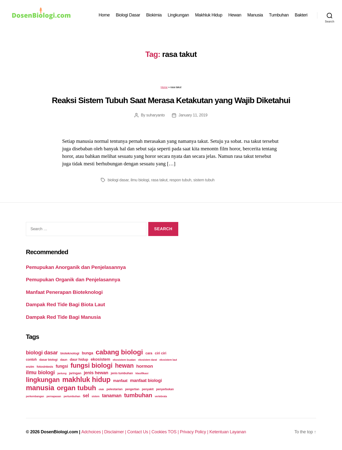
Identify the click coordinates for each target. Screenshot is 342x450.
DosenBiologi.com (59, 431)
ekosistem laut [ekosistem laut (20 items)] (168, 359)
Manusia (255, 15)
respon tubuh (180, 180)
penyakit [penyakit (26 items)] (147, 389)
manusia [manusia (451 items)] (40, 388)
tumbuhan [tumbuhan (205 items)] (138, 395)
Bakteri (301, 15)
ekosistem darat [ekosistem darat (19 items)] (147, 359)
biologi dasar (118, 180)
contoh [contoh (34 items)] (31, 359)
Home (104, 15)
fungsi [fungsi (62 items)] (62, 366)
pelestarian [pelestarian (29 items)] (114, 389)
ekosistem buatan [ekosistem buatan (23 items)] (124, 359)
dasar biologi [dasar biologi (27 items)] (48, 359)
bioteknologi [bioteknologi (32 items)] (69, 353)
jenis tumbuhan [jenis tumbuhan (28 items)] (122, 373)
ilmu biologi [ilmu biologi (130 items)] (40, 372)
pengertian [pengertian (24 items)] (132, 389)
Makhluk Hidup (208, 15)
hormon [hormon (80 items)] (144, 366)
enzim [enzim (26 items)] (30, 366)
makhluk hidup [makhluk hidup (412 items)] (86, 379)
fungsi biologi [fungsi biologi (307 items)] (91, 365)
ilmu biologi (140, 180)
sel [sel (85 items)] (86, 395)
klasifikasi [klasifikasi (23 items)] (141, 373)
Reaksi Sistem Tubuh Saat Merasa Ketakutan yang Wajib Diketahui (171, 100)
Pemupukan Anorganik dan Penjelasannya (76, 267)
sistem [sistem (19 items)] (95, 396)
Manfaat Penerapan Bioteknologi (64, 292)
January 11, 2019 (192, 115)
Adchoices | (92, 431)
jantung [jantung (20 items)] (62, 373)
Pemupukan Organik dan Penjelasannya (73, 279)
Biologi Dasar (128, 15)
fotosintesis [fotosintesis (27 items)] (45, 366)
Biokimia (154, 15)
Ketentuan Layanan (227, 431)
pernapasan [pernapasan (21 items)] (53, 396)
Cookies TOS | (165, 431)
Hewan (234, 15)
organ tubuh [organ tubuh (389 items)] (76, 388)
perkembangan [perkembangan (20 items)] (35, 396)
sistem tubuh (203, 180)
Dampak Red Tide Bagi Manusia (63, 317)
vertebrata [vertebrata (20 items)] (161, 396)
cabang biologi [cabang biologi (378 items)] (119, 352)
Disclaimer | (115, 431)
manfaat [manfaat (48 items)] (120, 381)
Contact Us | (139, 431)
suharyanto (155, 115)
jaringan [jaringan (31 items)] (75, 373)
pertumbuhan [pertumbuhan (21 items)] (72, 396)
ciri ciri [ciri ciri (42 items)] (160, 353)
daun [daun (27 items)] (63, 359)
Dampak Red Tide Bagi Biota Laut (65, 304)
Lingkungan (178, 15)
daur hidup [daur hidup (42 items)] (79, 359)
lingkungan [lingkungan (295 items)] (43, 379)
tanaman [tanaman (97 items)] (111, 395)
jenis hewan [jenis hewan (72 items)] (96, 372)
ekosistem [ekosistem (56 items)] (100, 359)
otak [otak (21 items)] (101, 389)
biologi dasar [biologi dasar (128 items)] (42, 353)
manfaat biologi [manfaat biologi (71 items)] (146, 380)
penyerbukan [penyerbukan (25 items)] (165, 389)
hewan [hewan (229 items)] (124, 365)
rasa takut (159, 180)
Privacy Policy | (194, 431)
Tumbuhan (279, 15)
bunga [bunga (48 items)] (87, 353)
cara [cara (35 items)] (148, 353)
